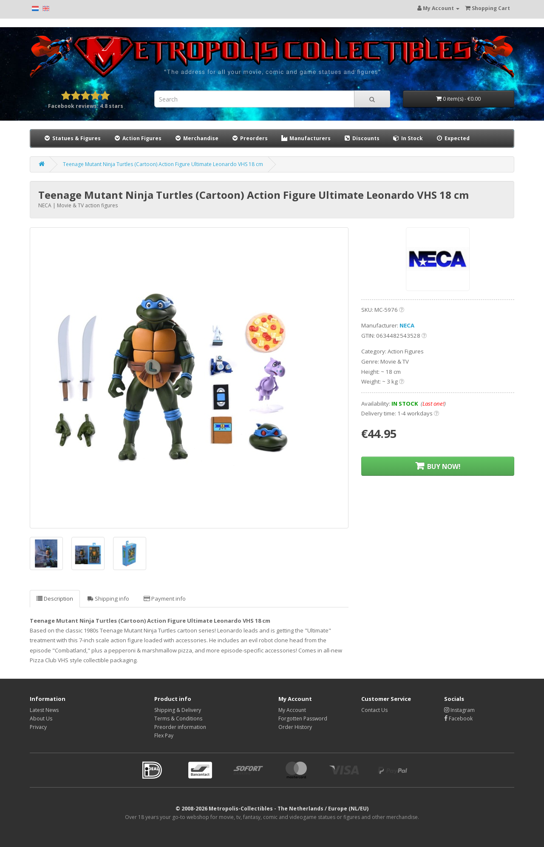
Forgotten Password (302, 718)
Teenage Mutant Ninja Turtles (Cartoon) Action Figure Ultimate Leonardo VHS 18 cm (163, 164)
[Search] (372, 98)
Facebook (458, 718)
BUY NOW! (437, 466)
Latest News (44, 710)
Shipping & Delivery (177, 710)
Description (55, 598)
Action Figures (137, 138)
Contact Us (374, 710)
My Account (292, 710)
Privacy (38, 727)
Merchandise (196, 138)
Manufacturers (305, 138)
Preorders (249, 138)
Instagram (459, 710)
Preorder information (180, 727)
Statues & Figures (72, 138)
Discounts (362, 138)
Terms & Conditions (178, 718)
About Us (41, 718)
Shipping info (108, 598)
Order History (295, 727)
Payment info (165, 598)
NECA (407, 325)
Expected (453, 138)
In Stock (407, 138)
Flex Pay (163, 735)
